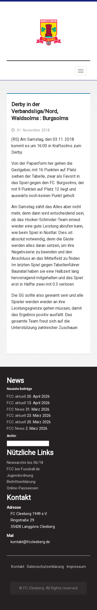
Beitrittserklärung (21, 481)
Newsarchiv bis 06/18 (25, 462)
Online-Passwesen (22, 488)
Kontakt (17, 566)
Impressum (76, 566)
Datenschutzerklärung (45, 566)
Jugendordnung (20, 475)
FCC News (16, 409)
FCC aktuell (16, 396)
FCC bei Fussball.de (23, 469)
